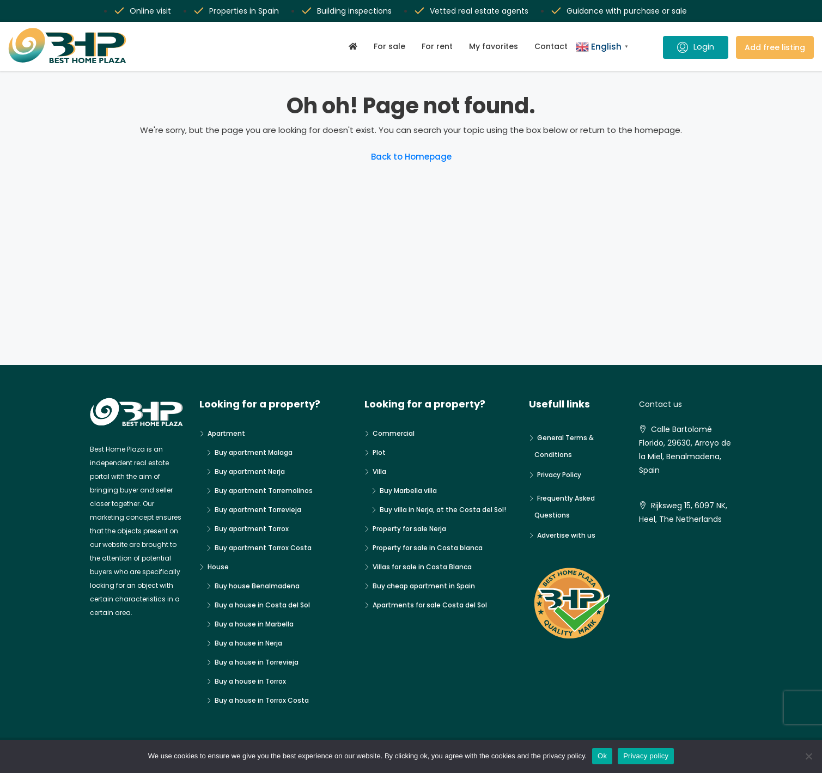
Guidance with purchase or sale (627, 10)
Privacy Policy (559, 474)
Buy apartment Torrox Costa (263, 547)
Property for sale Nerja (409, 528)
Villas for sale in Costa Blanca (422, 566)
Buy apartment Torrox (252, 528)
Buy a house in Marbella (254, 624)
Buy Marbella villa (408, 490)
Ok (602, 756)
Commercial (394, 433)
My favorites (493, 46)
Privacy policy (645, 756)
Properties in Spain (244, 10)
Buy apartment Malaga (254, 452)
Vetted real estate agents (479, 10)
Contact (551, 46)
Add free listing (775, 47)
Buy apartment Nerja (250, 471)
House (218, 566)
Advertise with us (566, 535)
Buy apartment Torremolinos (264, 490)
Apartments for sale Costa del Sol (430, 605)
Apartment (226, 433)
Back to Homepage (411, 156)
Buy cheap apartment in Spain (424, 586)
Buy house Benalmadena (257, 586)
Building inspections (354, 10)
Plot (379, 452)
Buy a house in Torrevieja (257, 662)
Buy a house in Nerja (248, 643)
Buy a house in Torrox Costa (262, 700)
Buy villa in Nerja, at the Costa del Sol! (443, 509)
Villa (379, 471)
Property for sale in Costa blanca (428, 547)
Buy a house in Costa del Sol (262, 605)
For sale (389, 46)
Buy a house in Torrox (250, 681)
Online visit (150, 10)
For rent (437, 46)
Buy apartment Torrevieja (258, 509)
